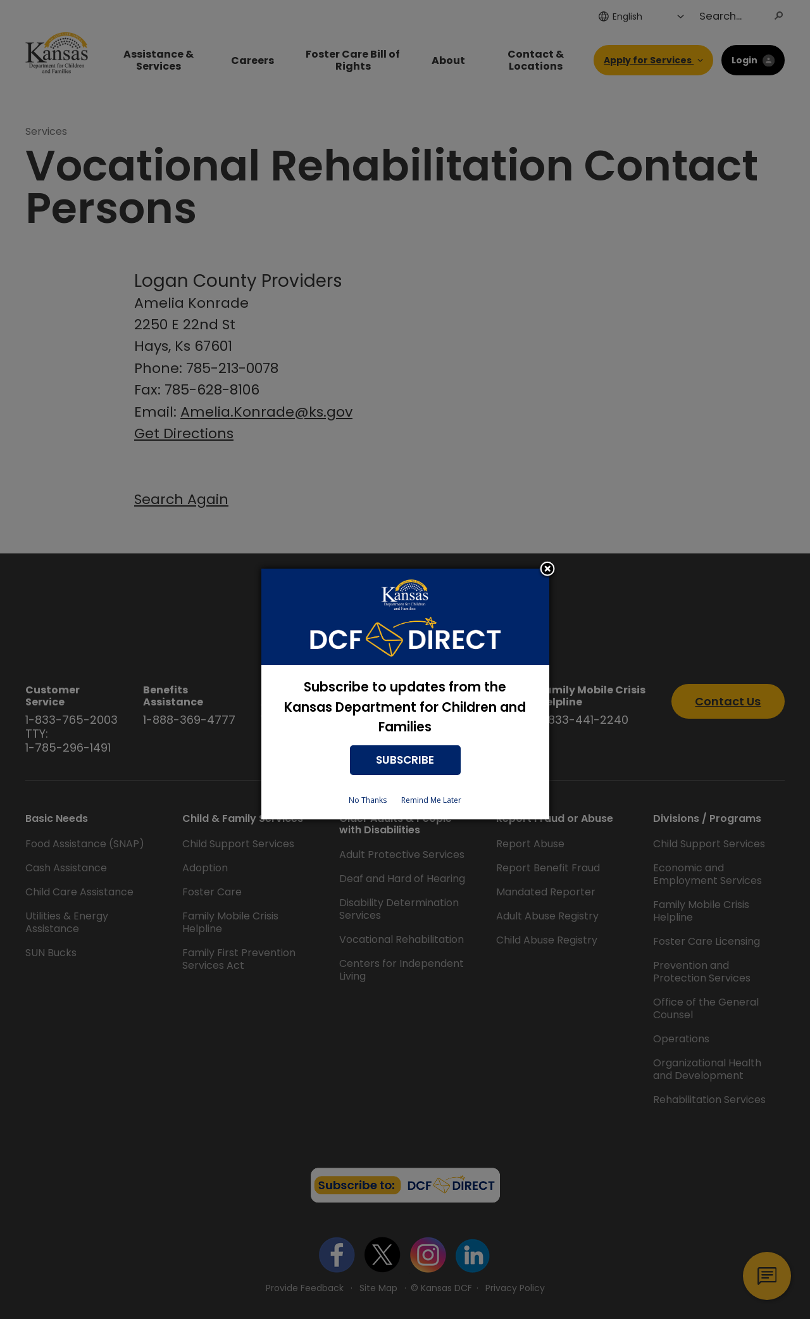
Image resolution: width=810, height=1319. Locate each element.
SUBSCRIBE (405, 759)
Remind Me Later (431, 800)
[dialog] (405, 694)
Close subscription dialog (547, 569)
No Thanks (368, 800)
